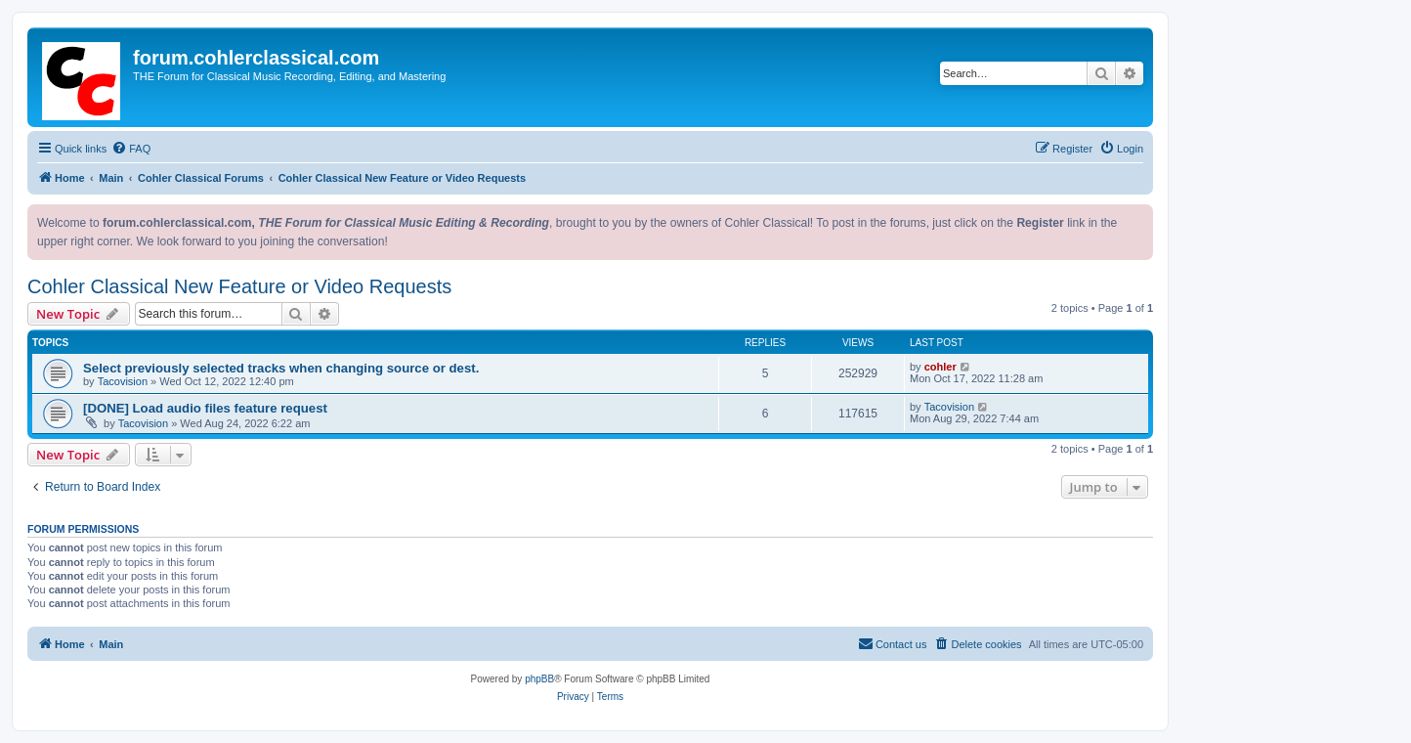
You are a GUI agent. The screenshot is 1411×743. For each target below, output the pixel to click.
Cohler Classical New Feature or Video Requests (239, 286)
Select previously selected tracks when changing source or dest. (281, 368)
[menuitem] (130, 148)
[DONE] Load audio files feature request (205, 408)
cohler (940, 366)
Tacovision (123, 381)
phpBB (539, 679)
